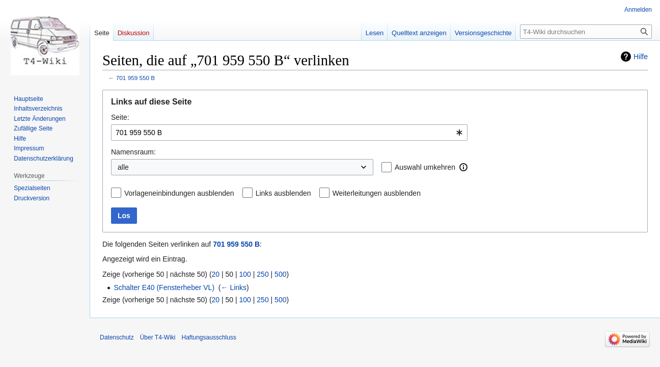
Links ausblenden (283, 193)
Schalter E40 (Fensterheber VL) (164, 287)
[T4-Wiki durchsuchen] (586, 31)
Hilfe (641, 57)
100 (245, 274)
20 (216, 274)
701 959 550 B (135, 77)
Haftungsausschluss (209, 337)
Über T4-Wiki (158, 337)
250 (262, 274)
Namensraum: (133, 152)
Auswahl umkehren (425, 167)
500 (280, 274)
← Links (234, 287)
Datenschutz (117, 337)
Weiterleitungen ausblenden (377, 193)
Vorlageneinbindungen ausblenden (179, 193)
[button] (463, 167)
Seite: (120, 117)
